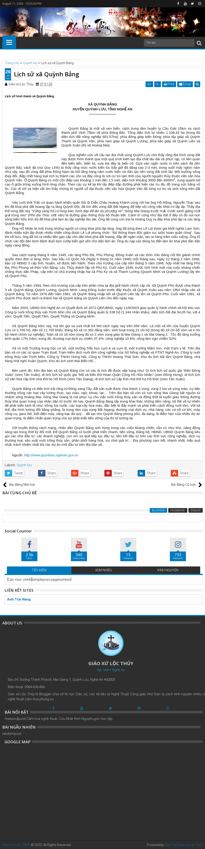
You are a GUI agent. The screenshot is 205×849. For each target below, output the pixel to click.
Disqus (195, 510)
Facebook (178, 510)
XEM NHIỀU (103, 570)
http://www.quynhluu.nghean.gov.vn (51, 455)
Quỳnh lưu (24, 465)
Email (185, 84)
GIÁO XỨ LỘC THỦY (16, 845)
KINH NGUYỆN (167, 570)
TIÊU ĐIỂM (39, 570)
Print (169, 84)
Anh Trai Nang (19, 599)
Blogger (158, 510)
